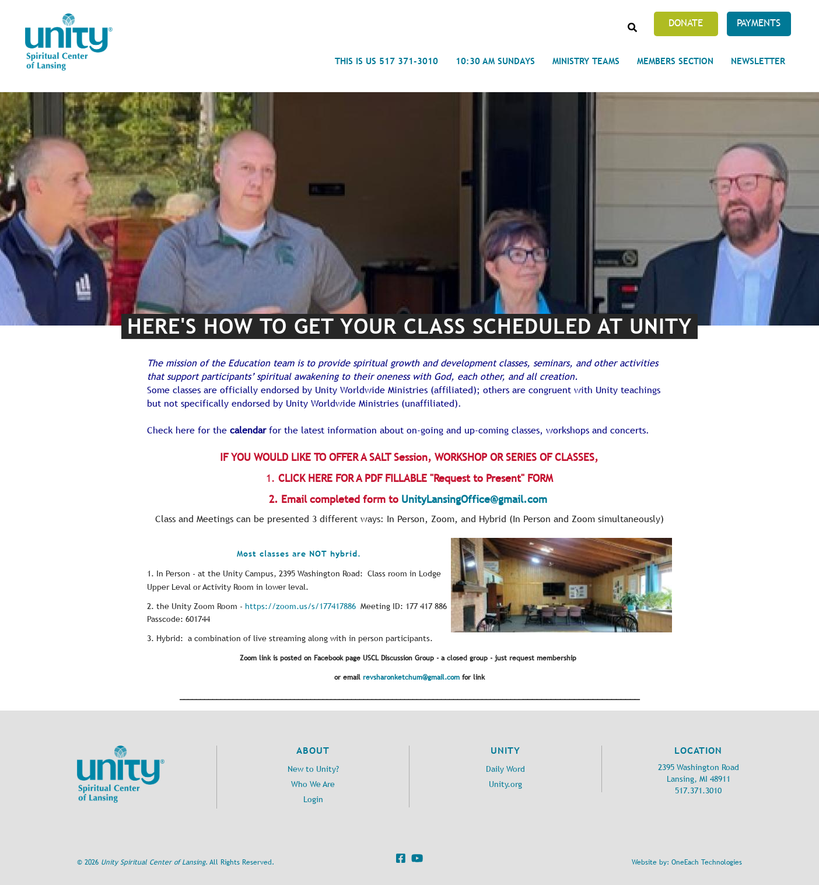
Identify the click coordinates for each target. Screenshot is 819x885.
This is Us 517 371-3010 (386, 61)
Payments (758, 23)
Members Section (675, 61)
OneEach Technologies (706, 862)
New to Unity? (313, 769)
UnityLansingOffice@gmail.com (474, 499)
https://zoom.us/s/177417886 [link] (300, 606)
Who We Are (313, 784)
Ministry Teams (586, 61)
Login (313, 799)
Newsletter (758, 61)
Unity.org (505, 784)
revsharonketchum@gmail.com (411, 677)
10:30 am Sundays (495, 61)
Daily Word (505, 769)
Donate (685, 23)
